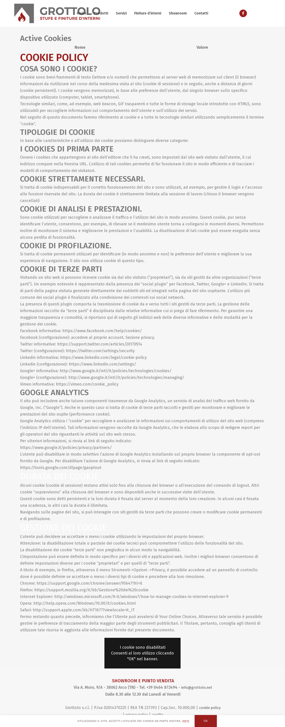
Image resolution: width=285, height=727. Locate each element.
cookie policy (210, 708)
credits (157, 715)
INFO (185, 720)
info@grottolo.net (196, 687)
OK (206, 721)
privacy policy (137, 715)
